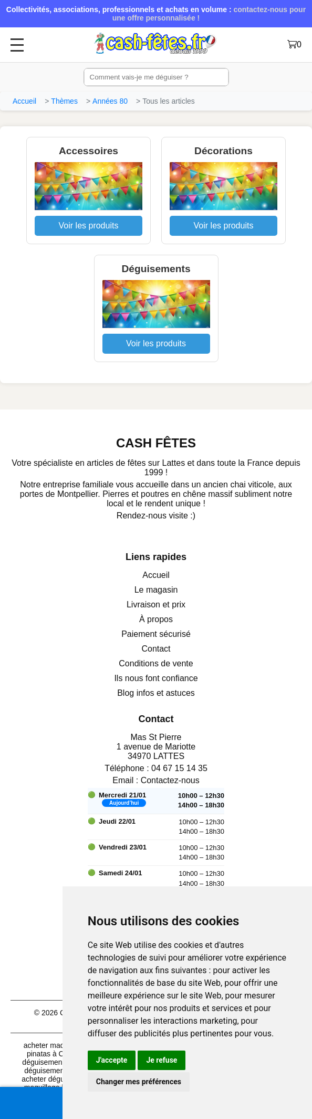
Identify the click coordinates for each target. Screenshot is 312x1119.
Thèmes (64, 101)
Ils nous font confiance (155, 678)
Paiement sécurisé (156, 634)
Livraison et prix (156, 604)
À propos (156, 619)
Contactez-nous (170, 780)
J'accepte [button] (112, 1060)
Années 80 (110, 101)
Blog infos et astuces (156, 692)
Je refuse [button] (161, 1060)
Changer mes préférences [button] (138, 1081)
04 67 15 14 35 (179, 768)
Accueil (24, 101)
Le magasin (156, 589)
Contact (155, 648)
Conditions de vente (156, 663)
